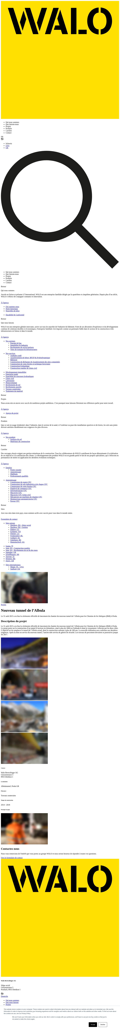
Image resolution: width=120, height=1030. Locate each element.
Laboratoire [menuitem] (10, 381)
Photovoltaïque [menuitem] (11, 383)
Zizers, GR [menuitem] (10, 561)
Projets (3, 605)
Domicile (4, 996)
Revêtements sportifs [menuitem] (13, 387)
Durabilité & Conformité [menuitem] (15, 315)
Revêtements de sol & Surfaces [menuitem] (22, 347)
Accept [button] (93, 1024)
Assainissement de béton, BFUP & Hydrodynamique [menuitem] (30, 358)
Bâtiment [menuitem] (13, 360)
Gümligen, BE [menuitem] (15, 540)
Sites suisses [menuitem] (10, 523)
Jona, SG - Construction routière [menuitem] (18, 548)
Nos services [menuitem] (10, 353)
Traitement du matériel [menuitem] (14, 391)
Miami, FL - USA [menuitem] (17, 567)
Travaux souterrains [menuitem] (13, 389)
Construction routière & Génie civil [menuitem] (23, 368)
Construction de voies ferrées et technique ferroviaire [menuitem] (30, 364)
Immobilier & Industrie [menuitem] (19, 345)
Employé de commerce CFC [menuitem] (21, 488)
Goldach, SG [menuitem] (15, 538)
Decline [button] (102, 1024)
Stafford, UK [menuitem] (15, 569)
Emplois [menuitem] (9, 468)
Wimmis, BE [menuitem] (10, 559)
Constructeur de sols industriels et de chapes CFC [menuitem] (29, 484)
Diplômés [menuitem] (14, 474)
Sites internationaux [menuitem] (13, 565)
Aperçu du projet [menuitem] (12, 413)
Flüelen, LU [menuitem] (14, 534)
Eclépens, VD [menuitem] (15, 532)
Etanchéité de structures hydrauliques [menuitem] (20, 376)
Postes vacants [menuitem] (15, 470)
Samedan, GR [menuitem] (11, 552)
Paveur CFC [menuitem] (15, 501)
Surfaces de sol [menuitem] (16, 439)
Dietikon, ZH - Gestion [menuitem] (19, 527)
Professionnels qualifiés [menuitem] (19, 476)
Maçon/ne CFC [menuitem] (16, 493)
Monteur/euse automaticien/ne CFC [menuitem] (23, 499)
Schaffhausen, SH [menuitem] (12, 554)
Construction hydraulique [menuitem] (19, 366)
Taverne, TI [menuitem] (10, 557)
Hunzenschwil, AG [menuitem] (17, 542)
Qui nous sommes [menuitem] (12, 1000)
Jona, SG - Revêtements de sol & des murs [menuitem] (22, 550)
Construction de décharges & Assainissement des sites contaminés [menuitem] (35, 362)
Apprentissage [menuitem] (15, 472)
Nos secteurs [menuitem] (10, 341)
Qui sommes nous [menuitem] (12, 307)
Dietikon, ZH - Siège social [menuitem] (20, 525)
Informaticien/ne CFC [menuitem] (18, 491)
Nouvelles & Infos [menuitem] (12, 311)
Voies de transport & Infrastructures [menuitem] (23, 349)
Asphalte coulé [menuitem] (16, 356)
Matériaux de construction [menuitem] (20, 441)
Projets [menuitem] (8, 1005)
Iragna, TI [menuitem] (9, 546)
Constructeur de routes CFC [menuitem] (20, 482)
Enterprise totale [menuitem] (12, 374)
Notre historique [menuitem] (12, 309)
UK (7, 148)
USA (7, 146)
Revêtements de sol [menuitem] (13, 385)
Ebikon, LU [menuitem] (14, 529)
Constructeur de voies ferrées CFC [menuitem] (23, 486)
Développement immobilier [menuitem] (16, 372)
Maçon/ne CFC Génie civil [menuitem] (20, 495)
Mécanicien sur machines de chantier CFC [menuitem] (26, 497)
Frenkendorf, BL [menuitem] (16, 536)
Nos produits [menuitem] (10, 437)
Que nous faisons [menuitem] (12, 1002)
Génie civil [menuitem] (10, 378)
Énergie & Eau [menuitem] (15, 343)
